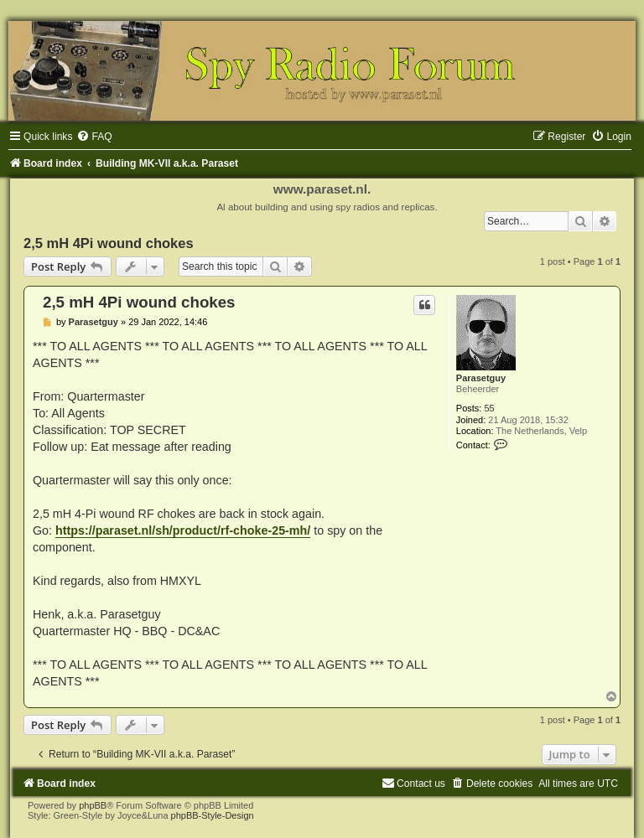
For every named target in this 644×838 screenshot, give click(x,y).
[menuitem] (94, 136)
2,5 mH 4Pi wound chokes (108, 243)
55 (489, 408)
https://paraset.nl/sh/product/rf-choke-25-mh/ (182, 530)
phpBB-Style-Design (212, 815)
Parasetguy (481, 378)
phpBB (92, 805)
